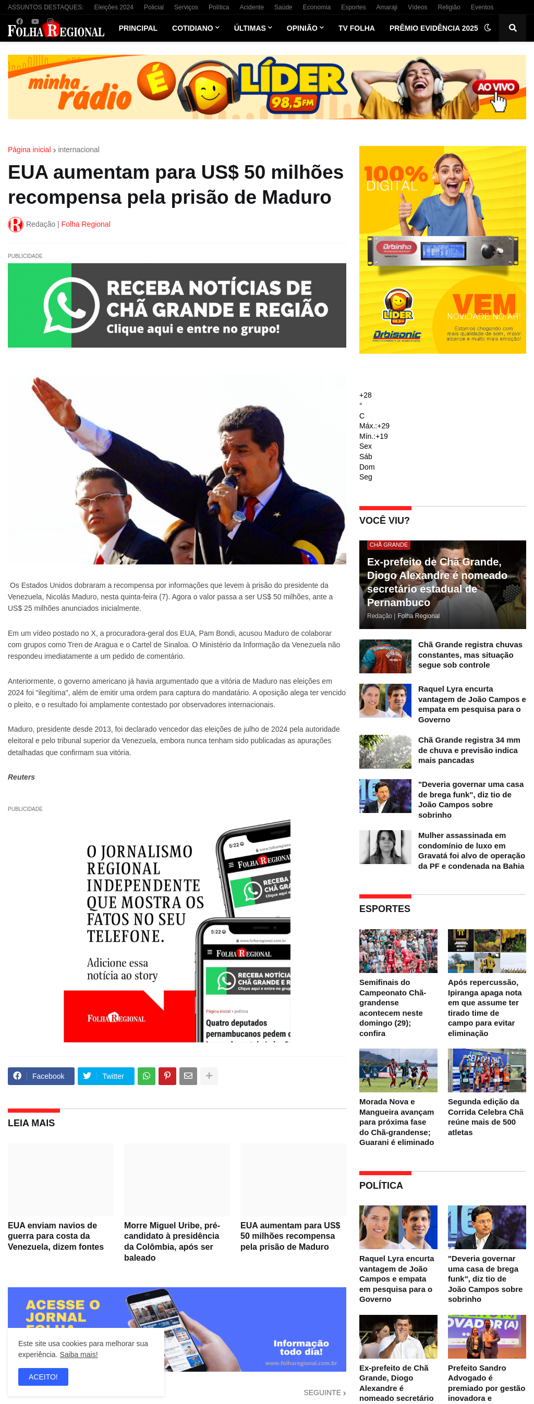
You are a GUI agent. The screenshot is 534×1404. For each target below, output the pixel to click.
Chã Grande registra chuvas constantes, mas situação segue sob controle (470, 654)
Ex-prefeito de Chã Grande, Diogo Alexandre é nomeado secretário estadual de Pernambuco (437, 582)
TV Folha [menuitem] (356, 28)
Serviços (186, 7)
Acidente (251, 7)
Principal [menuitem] (138, 28)
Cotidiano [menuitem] (192, 28)
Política (219, 7)
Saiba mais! (78, 1354)
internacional (79, 149)
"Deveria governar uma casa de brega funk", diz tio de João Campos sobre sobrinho (471, 799)
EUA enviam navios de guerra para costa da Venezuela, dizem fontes (56, 1236)
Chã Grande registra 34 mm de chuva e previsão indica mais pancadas (469, 750)
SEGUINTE (322, 1392)
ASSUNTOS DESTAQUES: (46, 7)
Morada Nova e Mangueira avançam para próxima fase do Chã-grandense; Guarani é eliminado (396, 1122)
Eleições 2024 (114, 7)
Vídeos (417, 7)
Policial (154, 7)
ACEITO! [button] (43, 1377)
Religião (449, 7)
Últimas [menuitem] (250, 28)
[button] (487, 28)
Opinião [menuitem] (302, 28)
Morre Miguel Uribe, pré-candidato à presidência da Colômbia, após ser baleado (172, 1241)
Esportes (353, 7)
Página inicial (29, 149)
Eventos (482, 7)
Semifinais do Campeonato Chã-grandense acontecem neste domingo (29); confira (392, 1008)
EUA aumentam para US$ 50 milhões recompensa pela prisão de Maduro (290, 1236)
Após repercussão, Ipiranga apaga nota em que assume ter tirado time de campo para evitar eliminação (485, 1008)
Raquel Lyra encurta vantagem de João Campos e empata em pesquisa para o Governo (472, 704)
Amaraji (387, 7)
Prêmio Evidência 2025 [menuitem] (434, 28)
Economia (317, 7)
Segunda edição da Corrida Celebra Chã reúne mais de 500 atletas (486, 1117)
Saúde (283, 7)
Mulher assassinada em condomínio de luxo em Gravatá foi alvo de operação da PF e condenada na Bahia (471, 850)
